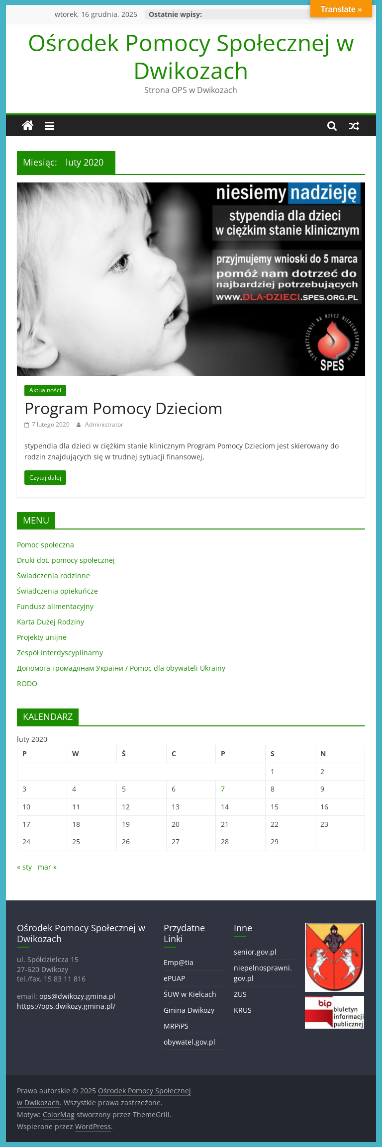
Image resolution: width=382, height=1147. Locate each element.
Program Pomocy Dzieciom (123, 408)
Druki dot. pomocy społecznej (66, 560)
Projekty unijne (42, 637)
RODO (27, 683)
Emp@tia (178, 962)
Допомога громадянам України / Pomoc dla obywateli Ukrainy (121, 668)
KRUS (243, 1010)
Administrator (104, 424)
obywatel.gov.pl (189, 1042)
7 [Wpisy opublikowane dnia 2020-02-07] (223, 789)
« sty (24, 867)
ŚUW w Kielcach (190, 994)
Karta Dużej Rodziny (50, 621)
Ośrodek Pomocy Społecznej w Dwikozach (191, 56)
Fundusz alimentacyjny (55, 606)
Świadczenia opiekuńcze (57, 591)
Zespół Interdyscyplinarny (60, 652)
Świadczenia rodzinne (53, 575)
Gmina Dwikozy (189, 1010)
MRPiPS (176, 1026)
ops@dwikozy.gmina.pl (77, 996)
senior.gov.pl (255, 952)
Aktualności (45, 390)
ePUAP (174, 978)
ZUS (240, 994)
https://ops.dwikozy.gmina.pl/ (66, 1006)
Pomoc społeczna (45, 544)
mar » (47, 867)
